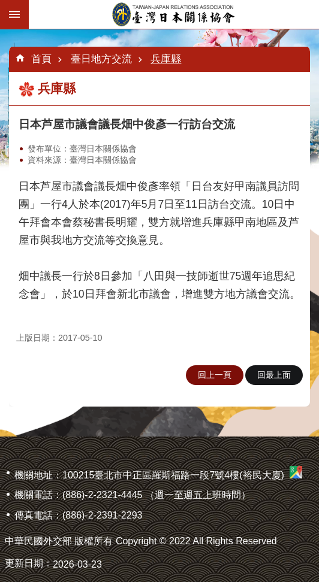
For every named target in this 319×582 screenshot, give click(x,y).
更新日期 (24, 563)
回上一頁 (214, 375)
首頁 (41, 59)
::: (4, 34)
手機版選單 (14, 14)
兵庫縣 (166, 59)
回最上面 (274, 375)
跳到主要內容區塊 (6, 6)
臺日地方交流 (101, 59)
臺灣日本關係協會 (174, 14)
